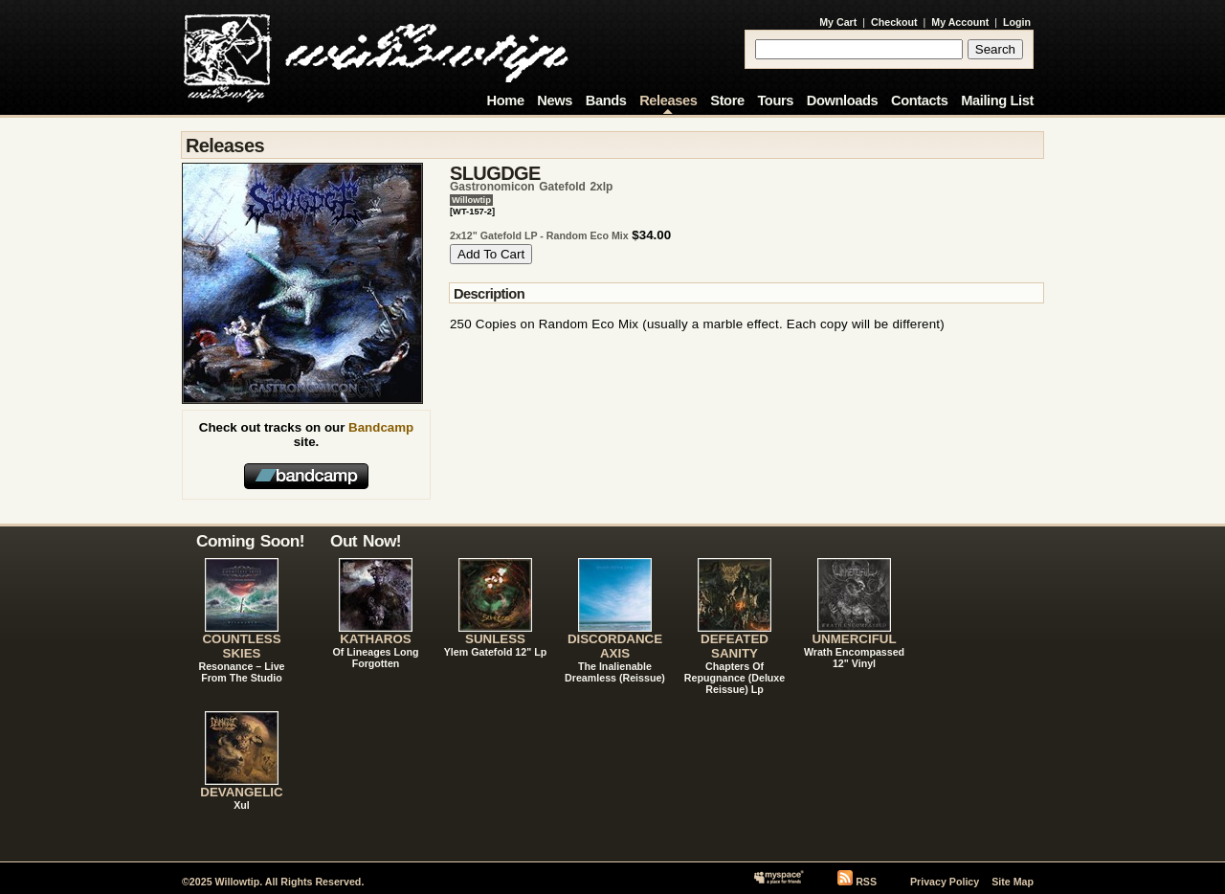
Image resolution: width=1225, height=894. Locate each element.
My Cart (838, 22)
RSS (866, 881)
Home (505, 100)
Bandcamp (380, 427)
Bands (606, 100)
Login (1017, 22)
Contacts (919, 100)
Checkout (894, 22)
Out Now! (365, 540)
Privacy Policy (944, 881)
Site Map (1012, 881)
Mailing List (997, 100)
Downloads (843, 100)
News (554, 100)
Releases (668, 100)
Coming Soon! (250, 540)
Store (727, 100)
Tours (775, 100)
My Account (960, 22)
